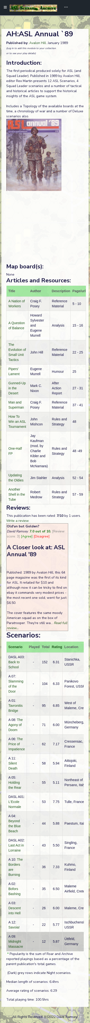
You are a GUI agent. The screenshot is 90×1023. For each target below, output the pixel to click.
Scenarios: (23, 635)
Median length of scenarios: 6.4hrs (32, 981)
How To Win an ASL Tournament (17, 422)
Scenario (15, 647)
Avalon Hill (37, 43)
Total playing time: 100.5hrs (27, 999)
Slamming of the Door (15, 686)
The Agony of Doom (15, 725)
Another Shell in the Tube (16, 494)
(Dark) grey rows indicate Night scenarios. (38, 973)
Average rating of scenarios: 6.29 (31, 990)
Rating (57, 647)
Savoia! (14, 927)
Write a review (17, 520)
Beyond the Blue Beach (14, 826)
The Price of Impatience (16, 744)
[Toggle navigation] (64, 7)
